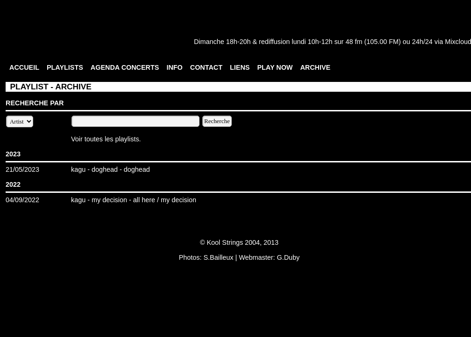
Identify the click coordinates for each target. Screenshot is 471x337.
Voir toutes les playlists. (106, 139)
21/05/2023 (22, 169)
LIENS (240, 67)
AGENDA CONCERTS (125, 67)
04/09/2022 (22, 200)
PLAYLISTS (65, 67)
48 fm (353, 41)
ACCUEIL (24, 67)
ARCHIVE (315, 67)
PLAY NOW (275, 67)
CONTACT (206, 67)
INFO (174, 67)
